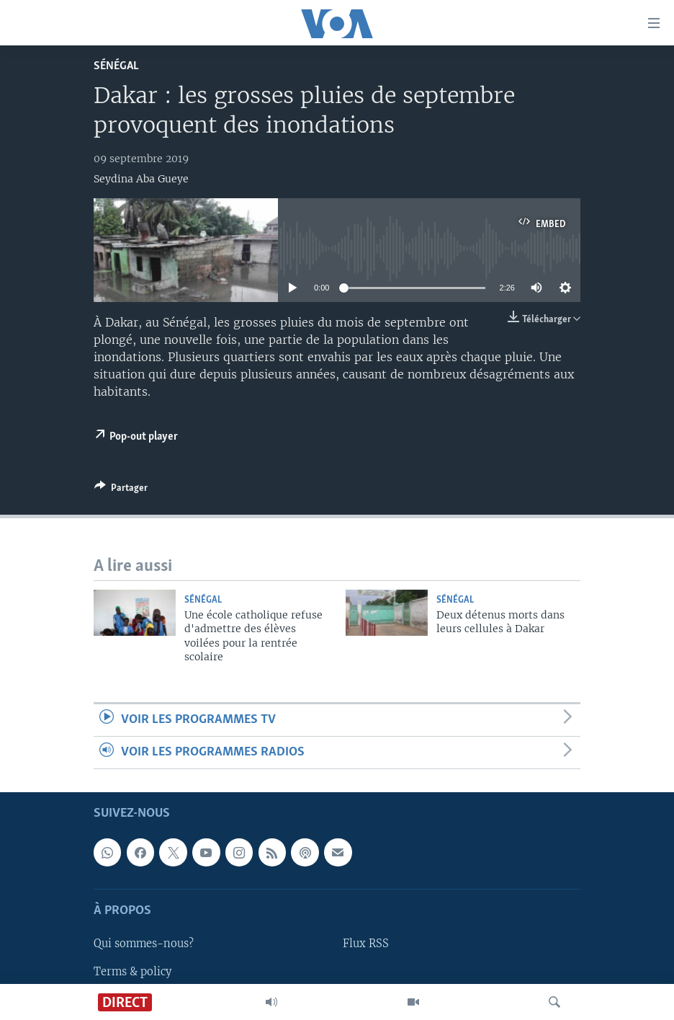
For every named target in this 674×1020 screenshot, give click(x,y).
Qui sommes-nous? (144, 944)
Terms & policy (132, 971)
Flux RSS (366, 944)
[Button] (121, 490)
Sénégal (116, 66)
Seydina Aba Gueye (141, 178)
